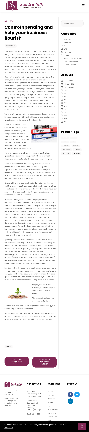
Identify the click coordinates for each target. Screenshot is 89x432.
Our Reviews (52, 417)
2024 (66, 93)
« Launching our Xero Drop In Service (16, 361)
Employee (77, 150)
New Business (53, 410)
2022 (65, 100)
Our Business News (71, 62)
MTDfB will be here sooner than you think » (44, 362)
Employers (76, 153)
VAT (65, 49)
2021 (65, 103)
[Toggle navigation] (83, 5)
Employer (76, 146)
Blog (49, 420)
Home (50, 391)
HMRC (73, 138)
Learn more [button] (8, 428)
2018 (65, 112)
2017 (65, 115)
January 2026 (69, 87)
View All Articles (70, 65)
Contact (51, 395)
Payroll (66, 55)
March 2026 (68, 81)
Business (8, 346)
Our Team (52, 413)
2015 (65, 122)
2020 (65, 106)
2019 (65, 109)
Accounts (67, 43)
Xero (50, 406)
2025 (65, 90)
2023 (65, 96)
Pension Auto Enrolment (73, 58)
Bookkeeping (10, 46)
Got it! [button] (81, 426)
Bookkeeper (66, 153)
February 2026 (69, 84)
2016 (65, 119)
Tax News (67, 52)
